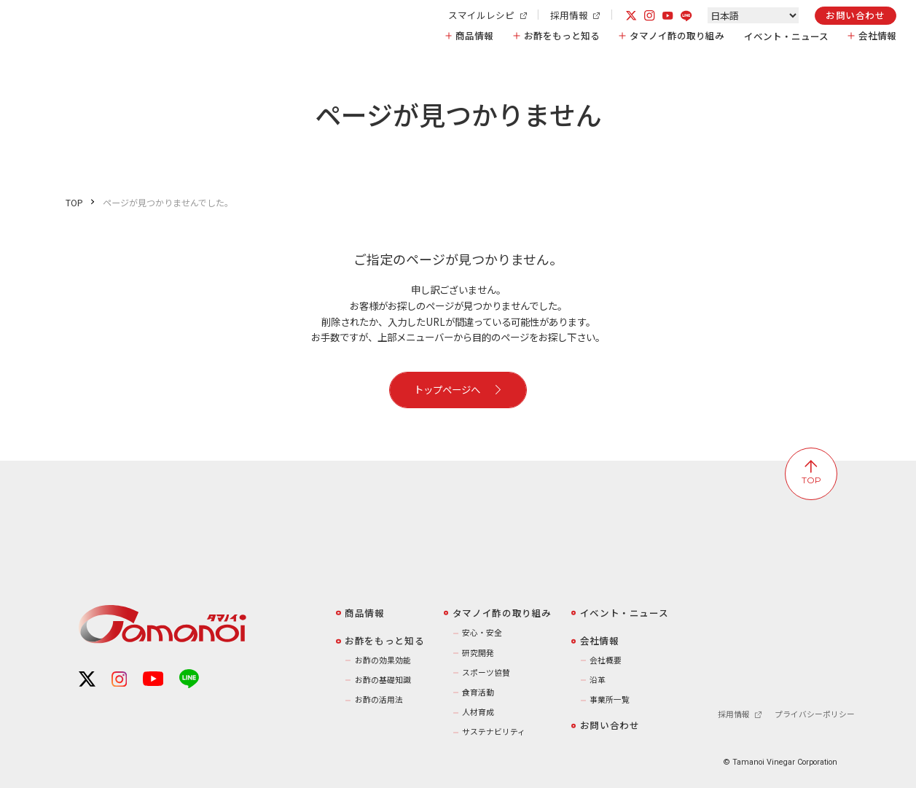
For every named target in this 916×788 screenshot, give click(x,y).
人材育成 (478, 711)
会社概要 (606, 660)
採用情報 (575, 15)
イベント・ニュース (786, 36)
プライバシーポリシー (815, 715)
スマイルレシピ (487, 15)
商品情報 (474, 36)
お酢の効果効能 (383, 660)
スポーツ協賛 (486, 672)
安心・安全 (482, 632)
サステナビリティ (493, 731)
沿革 (598, 679)
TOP (74, 202)
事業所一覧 (610, 699)
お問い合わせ (855, 15)
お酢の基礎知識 (383, 679)
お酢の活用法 (379, 699)
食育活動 (478, 692)
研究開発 (478, 652)
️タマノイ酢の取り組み (502, 613)
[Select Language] (753, 15)
